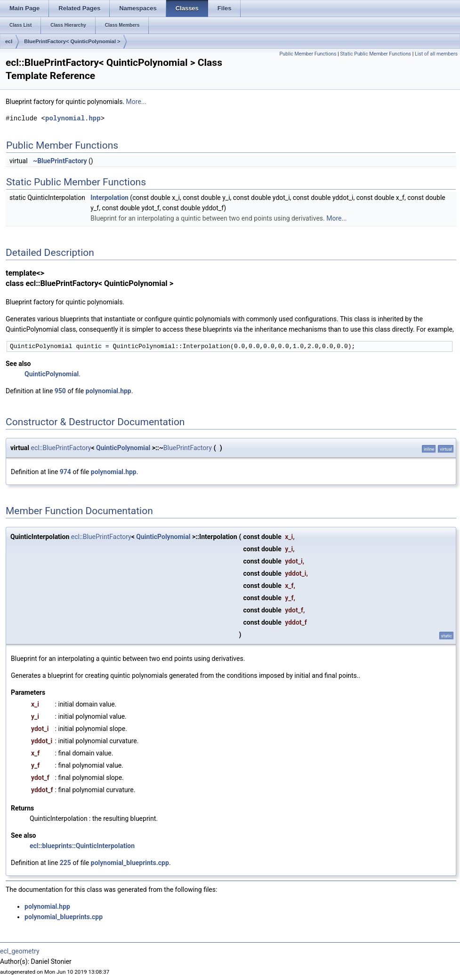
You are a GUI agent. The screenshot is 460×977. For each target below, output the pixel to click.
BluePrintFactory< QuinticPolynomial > (72, 41)
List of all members (436, 54)
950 (60, 391)
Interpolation (109, 197)
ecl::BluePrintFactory (61, 448)
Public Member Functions (308, 54)
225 (65, 862)
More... (136, 101)
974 (65, 472)
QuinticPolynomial (51, 374)
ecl (8, 41)
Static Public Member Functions (375, 54)
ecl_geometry (20, 951)
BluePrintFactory (187, 448)
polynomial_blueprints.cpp (130, 862)
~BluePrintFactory (60, 161)
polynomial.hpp (73, 118)
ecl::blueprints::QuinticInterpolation (82, 846)
